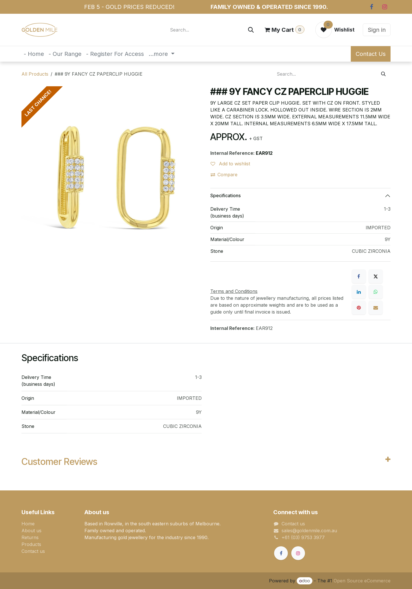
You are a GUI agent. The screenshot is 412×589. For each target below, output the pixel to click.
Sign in (377, 29)
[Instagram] (384, 7)
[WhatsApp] (376, 292)
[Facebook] (371, 7)
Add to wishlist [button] (230, 164)
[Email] (376, 307)
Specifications (225, 195)
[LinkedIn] (359, 292)
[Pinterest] (359, 307)
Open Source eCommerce (362, 581)
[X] (376, 276)
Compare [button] (224, 174)
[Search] (251, 30)
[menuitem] (33, 53)
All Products (34, 74)
